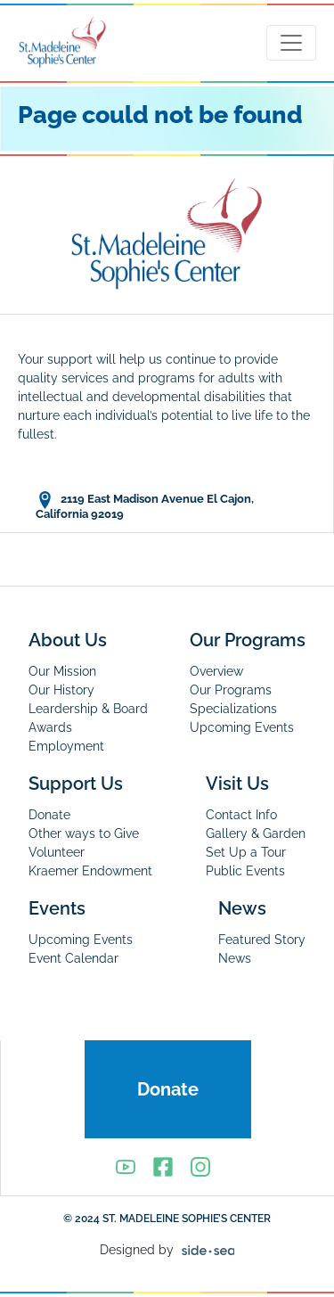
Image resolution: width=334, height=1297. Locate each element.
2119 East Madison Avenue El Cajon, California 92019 (145, 506)
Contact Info (241, 815)
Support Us (76, 783)
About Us (68, 640)
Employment (66, 746)
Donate (49, 815)
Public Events (245, 871)
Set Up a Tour (246, 852)
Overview (216, 671)
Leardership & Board (88, 709)
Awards (50, 727)
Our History (61, 690)
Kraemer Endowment (90, 871)
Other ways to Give (84, 833)
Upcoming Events (242, 727)
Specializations (233, 709)
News (242, 908)
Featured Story (261, 939)
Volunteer (57, 852)
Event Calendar (73, 958)
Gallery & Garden (255, 833)
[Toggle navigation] (291, 43)
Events (57, 908)
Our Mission (62, 671)
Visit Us (237, 783)
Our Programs (247, 640)
